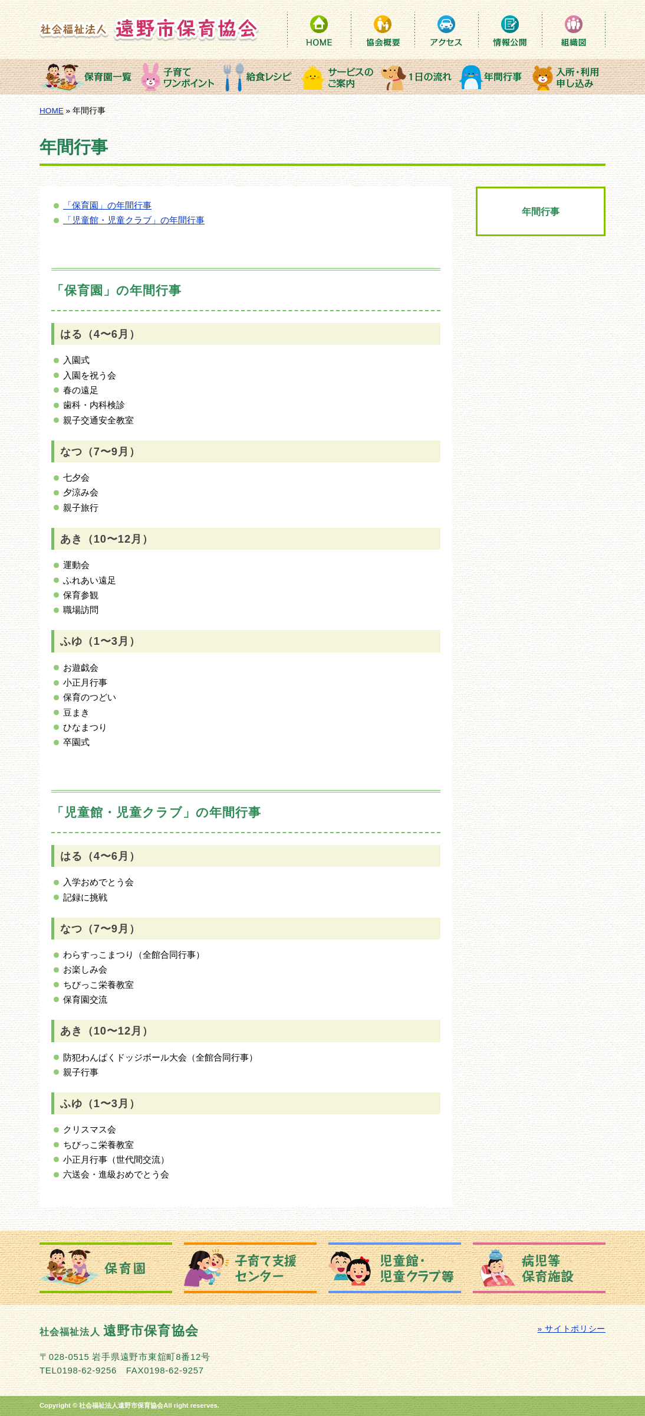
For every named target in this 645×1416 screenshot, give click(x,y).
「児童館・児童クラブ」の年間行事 (134, 220)
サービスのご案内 (337, 76)
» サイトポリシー (571, 1328)
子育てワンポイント (178, 76)
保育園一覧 (88, 76)
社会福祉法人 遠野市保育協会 (149, 29)
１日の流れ (417, 76)
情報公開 (510, 29)
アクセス (446, 29)
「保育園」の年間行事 (107, 205)
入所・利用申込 (567, 76)
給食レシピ (258, 76)
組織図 (573, 29)
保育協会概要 (382, 29)
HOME (319, 29)
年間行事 (492, 76)
